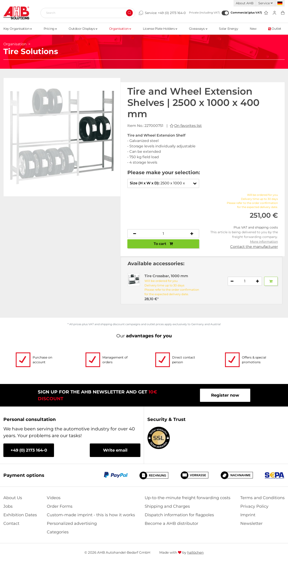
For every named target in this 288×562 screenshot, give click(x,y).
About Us (12, 497)
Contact (11, 523)
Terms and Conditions (262, 497)
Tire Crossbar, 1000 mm (166, 276)
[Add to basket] (271, 281)
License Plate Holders (160, 29)
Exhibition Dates (20, 514)
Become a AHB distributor (171, 523)
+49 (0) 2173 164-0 (172, 13)
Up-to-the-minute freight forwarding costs (187, 497)
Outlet (274, 29)
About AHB (245, 3)
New (253, 29)
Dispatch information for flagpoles (179, 514)
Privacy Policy (254, 506)
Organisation (120, 29)
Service (265, 3)
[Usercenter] (274, 12)
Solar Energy (228, 29)
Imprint (247, 514)
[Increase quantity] (192, 233)
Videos (54, 497)
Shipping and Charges (167, 506)
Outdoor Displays (83, 29)
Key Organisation (17, 29)
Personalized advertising (72, 523)
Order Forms (59, 506)
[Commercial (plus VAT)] (225, 13)
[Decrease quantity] (135, 233)
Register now (225, 395)
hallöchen (195, 552)
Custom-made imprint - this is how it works (91, 514)
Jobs (8, 506)
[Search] (86, 13)
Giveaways (198, 29)
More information (264, 242)
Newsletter (251, 523)
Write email (115, 450)
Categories (58, 532)
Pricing (50, 29)
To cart (163, 244)
